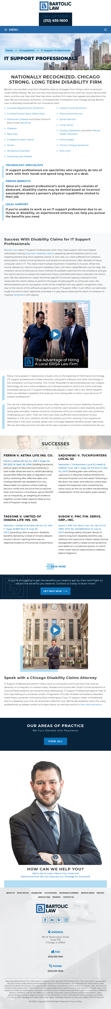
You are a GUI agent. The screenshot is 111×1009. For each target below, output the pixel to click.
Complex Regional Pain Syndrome (25, 108)
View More (58, 566)
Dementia (25, 122)
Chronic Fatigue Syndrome (74, 145)
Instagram (66, 920)
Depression (75, 130)
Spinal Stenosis (68, 119)
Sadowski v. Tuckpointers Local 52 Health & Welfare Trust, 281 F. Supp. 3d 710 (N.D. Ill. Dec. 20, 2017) (83, 468)
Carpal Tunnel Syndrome (73, 108)
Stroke (10, 145)
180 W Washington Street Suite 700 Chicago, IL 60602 (55, 940)
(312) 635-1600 (55, 20)
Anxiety (63, 130)
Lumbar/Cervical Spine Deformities (26, 113)
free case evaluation (91, 704)
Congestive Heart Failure (20, 139)
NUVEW (32, 1001)
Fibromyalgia (67, 139)
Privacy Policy (76, 1001)
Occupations (50, 893)
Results (100, 893)
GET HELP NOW (52, 591)
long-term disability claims (39, 253)
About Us (10, 893)
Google (59, 920)
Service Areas (87, 893)
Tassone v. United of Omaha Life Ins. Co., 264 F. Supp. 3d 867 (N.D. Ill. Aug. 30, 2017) (28, 529)
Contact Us (68, 897)
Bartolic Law (10, 250)
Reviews (56, 897)
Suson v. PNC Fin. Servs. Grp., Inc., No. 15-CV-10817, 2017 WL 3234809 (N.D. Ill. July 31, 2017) (82, 529)
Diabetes (12, 128)
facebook (45, 920)
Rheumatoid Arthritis (71, 113)
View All (55, 741)
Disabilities (36, 893)
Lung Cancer (66, 124)
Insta (52, 920)
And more (65, 150)
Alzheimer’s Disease (17, 119)
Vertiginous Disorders (18, 150)
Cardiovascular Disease (19, 156)
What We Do (23, 893)
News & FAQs (44, 897)
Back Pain (12, 134)
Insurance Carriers (68, 893)
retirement (19, 294)
